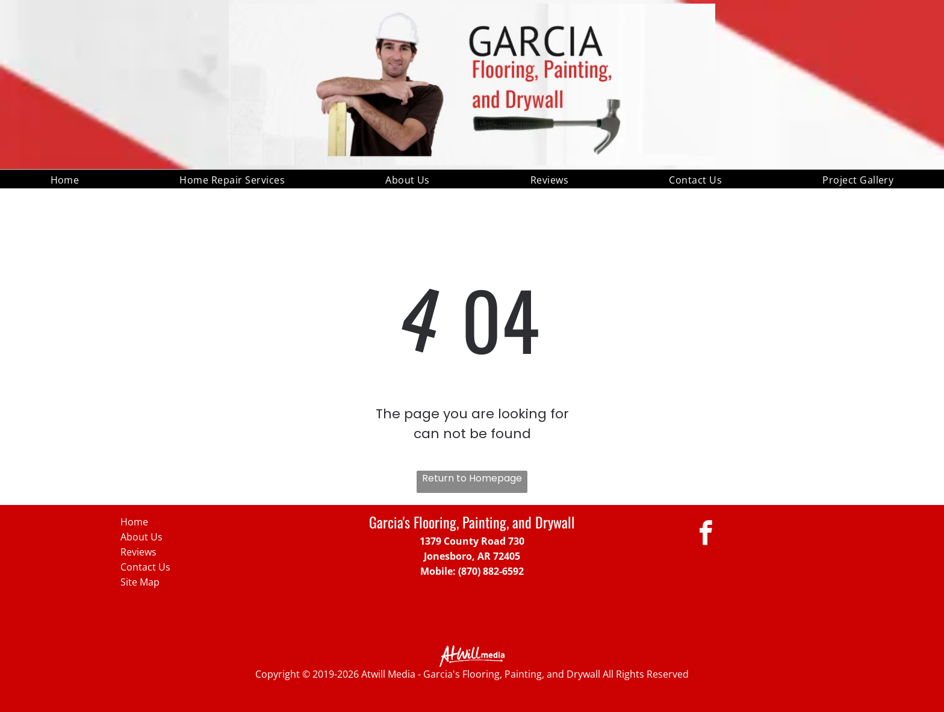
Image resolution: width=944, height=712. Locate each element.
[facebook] (706, 534)
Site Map (140, 582)
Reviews (138, 552)
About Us (141, 536)
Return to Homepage (472, 478)
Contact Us (145, 567)
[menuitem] (65, 179)
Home (134, 521)
